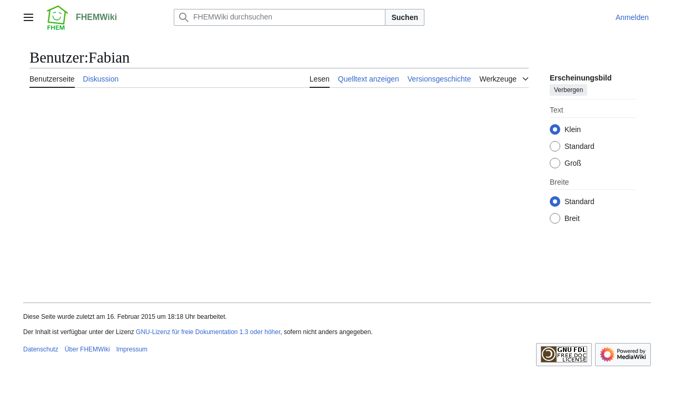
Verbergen (568, 90)
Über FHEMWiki (87, 349)
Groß (572, 163)
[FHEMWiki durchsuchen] (279, 17)
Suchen (404, 17)
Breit (572, 218)
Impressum (131, 349)
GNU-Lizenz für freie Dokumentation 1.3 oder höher (208, 332)
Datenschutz (40, 349)
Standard (579, 146)
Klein (572, 129)
